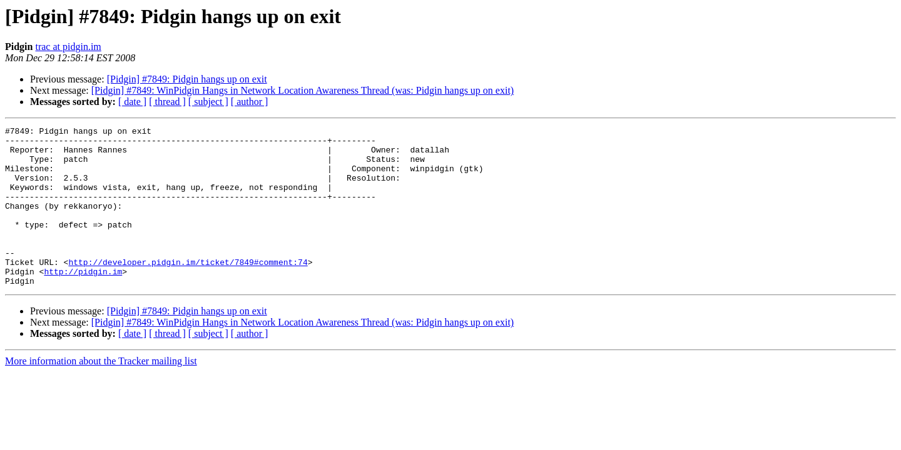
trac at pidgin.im (68, 46)
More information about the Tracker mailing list (101, 393)
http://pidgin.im (83, 301)
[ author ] (249, 101)
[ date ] (132, 101)
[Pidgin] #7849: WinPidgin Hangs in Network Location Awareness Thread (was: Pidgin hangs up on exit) (302, 90)
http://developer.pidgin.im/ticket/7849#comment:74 (187, 290)
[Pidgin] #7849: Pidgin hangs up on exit (187, 79)
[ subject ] (208, 101)
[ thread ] (167, 101)
